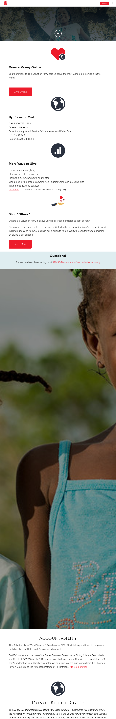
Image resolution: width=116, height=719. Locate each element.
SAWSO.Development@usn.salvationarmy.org (76, 262)
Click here (14, 189)
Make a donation (78, 666)
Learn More (20, 244)
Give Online (20, 91)
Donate (104, 3)
